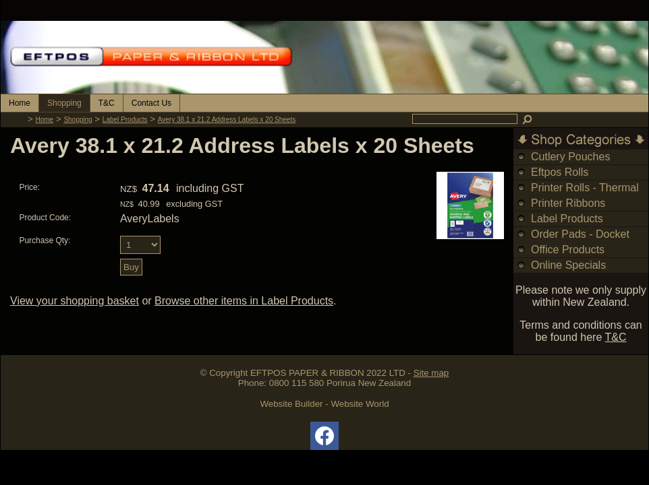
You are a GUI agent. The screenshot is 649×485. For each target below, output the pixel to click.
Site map (431, 373)
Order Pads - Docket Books (580, 241)
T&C (106, 103)
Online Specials (568, 265)
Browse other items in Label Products (243, 300)
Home (19, 103)
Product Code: (45, 217)
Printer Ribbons (568, 203)
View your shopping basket (74, 300)
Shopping (64, 103)
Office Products (567, 249)
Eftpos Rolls (559, 172)
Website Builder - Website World (324, 404)
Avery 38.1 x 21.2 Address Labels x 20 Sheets (226, 119)
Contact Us (151, 103)
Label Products (125, 119)
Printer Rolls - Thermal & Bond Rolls (585, 195)
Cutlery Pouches (570, 156)
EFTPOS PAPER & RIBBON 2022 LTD (327, 373)
